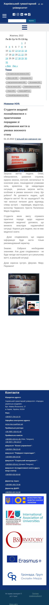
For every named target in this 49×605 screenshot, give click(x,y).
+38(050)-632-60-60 (12, 474)
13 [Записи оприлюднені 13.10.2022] (16, 51)
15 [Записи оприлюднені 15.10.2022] (22, 51)
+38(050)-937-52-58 (12, 492)
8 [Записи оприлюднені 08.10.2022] (21, 47)
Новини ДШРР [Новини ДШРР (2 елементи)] (24, 91)
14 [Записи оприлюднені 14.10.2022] (19, 51)
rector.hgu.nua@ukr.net (14, 424)
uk (39, 4)
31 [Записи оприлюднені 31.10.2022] (7, 62)
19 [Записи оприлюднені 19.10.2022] (13, 55)
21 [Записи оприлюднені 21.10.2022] (19, 55)
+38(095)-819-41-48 (13, 439)
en (42, 4)
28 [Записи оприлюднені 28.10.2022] (19, 58)
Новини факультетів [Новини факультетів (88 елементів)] (31, 86)
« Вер (8, 66)
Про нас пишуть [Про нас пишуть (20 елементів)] (14, 86)
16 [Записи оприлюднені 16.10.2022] (26, 51)
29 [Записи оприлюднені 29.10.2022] (22, 58)
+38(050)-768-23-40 (12, 449)
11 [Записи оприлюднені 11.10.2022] (10, 51)
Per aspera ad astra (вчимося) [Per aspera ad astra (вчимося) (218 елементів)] (18, 74)
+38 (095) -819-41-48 (13, 432)
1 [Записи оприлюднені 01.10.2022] (21, 43)
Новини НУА (12, 103)
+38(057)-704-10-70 (12, 417)
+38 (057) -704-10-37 (13, 442)
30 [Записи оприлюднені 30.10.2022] (26, 58)
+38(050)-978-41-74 (12, 464)
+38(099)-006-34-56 (12, 457)
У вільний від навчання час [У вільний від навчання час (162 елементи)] (17, 95)
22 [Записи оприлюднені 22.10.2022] (22, 55)
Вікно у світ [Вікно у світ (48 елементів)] (12, 78)
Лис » (15, 66)
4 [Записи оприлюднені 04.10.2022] (9, 47)
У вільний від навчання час (28, 139)
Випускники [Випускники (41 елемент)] (26, 78)
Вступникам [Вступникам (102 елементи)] (35, 82)
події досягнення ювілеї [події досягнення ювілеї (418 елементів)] (16, 82)
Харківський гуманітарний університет (20, 5)
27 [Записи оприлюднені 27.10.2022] (16, 58)
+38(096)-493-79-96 (12, 485)
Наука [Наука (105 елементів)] (11, 91)
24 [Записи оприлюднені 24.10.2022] (7, 58)
